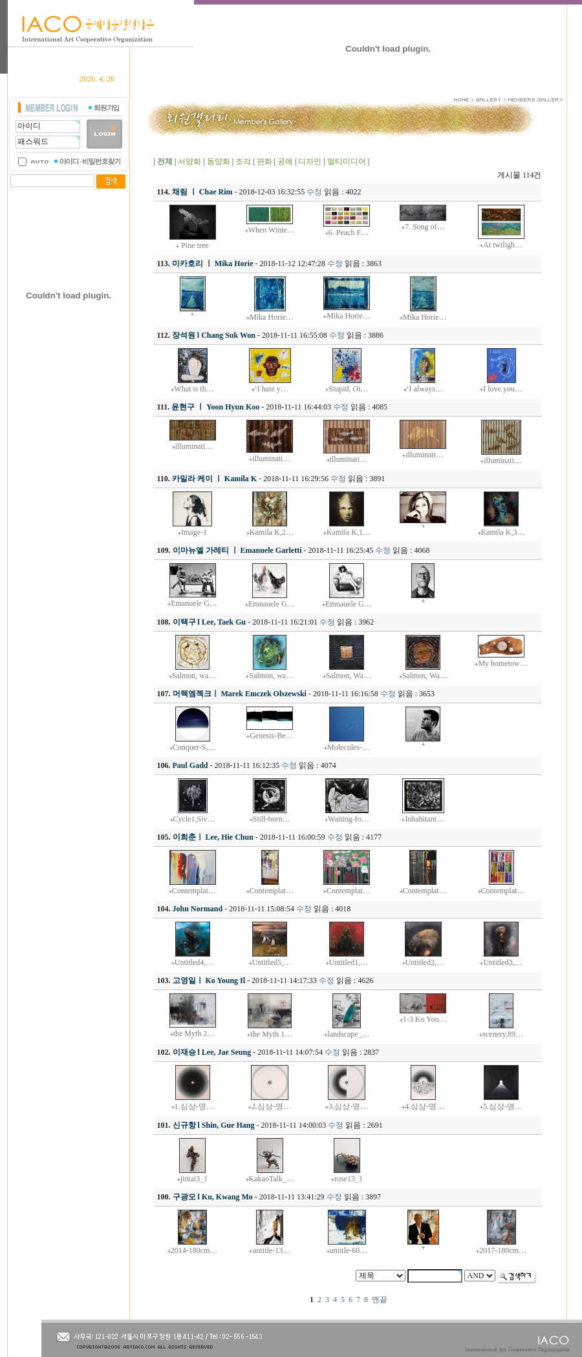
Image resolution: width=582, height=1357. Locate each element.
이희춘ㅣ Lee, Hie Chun (213, 837)
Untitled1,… (348, 962)
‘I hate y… (271, 388)
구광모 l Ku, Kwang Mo (213, 1196)
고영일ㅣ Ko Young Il (209, 980)
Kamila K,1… (349, 532)
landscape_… (348, 1034)
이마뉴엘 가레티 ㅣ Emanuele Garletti (237, 550)
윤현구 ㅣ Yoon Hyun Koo (215, 406)
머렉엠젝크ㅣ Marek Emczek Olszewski (240, 693)
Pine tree (193, 245)
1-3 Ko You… (425, 1019)
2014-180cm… (194, 1250)
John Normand (198, 908)
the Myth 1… (271, 1034)
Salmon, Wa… (348, 675)
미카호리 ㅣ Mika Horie (212, 263)
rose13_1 (348, 1178)
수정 (314, 191)
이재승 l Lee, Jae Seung (212, 1052)
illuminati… (194, 446)
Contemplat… (194, 890)
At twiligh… (503, 244)
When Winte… (271, 229)
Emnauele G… (271, 603)
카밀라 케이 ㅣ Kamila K (214, 478)
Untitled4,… (194, 962)
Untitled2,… (424, 962)
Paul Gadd (190, 765)
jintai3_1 (194, 1178)
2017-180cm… (502, 1250)
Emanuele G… (194, 603)
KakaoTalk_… (271, 1178)
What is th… (193, 388)
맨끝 (379, 1299)
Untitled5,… (271, 962)
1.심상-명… (194, 1106)
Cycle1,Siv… (194, 819)
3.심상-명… (348, 1106)
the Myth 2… (194, 1033)
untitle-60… (349, 1250)
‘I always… (425, 388)
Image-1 (194, 532)
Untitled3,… (502, 962)
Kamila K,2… (272, 532)
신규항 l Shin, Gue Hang (214, 1125)
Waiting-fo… (348, 819)
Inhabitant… (424, 819)
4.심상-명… (424, 1106)
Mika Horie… (272, 317)
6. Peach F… (349, 232)
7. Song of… (425, 226)
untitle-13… (271, 1250)
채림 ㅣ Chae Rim (202, 191)
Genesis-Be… (271, 735)
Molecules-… (348, 747)
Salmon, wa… (194, 675)
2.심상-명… (271, 1106)
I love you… (503, 388)
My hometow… (502, 663)
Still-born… (271, 819)
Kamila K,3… (503, 532)
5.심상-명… (503, 1106)
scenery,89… (502, 1034)
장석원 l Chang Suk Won (213, 335)
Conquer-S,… (194, 747)
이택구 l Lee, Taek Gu (209, 622)
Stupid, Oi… (348, 388)
